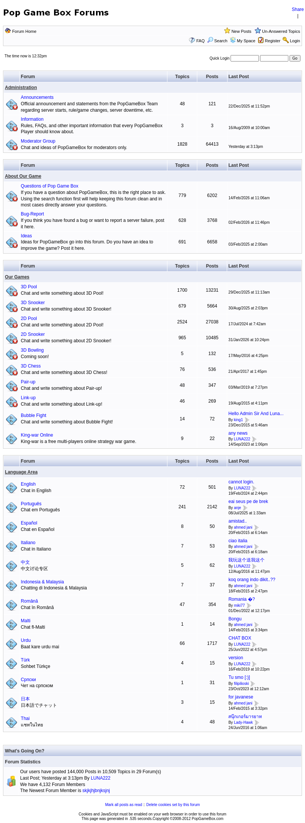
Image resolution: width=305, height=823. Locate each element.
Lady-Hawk (243, 723)
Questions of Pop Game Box (49, 186)
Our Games (17, 277)
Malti (25, 620)
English (28, 484)
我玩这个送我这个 (246, 560)
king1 (238, 420)
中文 (25, 562)
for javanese (240, 697)
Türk (25, 660)
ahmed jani (243, 527)
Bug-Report (32, 214)
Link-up (28, 397)
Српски (28, 679)
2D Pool (29, 318)
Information (32, 119)
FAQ (200, 40)
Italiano (28, 542)
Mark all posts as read (123, 805)
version (235, 657)
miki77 (239, 605)
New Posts (241, 31)
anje (237, 508)
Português (31, 503)
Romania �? (241, 599)
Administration (21, 87)
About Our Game (23, 176)
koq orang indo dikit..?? (251, 579)
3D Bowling (32, 350)
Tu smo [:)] (239, 677)
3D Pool (29, 286)
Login (295, 40)
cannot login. (241, 482)
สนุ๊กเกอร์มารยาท (245, 716)
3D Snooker (33, 302)
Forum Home (24, 31)
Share (298, 9)
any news (238, 433)
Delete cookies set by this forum (173, 805)
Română (29, 601)
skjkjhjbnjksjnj (96, 790)
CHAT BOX (239, 638)
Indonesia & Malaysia (42, 582)
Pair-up (28, 382)
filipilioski (241, 683)
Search (217, 40)
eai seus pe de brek (248, 501)
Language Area (21, 472)
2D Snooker (33, 334)
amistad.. (237, 521)
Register (272, 40)
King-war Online (37, 435)
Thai (25, 718)
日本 (25, 698)
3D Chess (31, 366)
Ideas (26, 235)
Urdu (26, 640)
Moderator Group (38, 141)
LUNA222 (242, 439)
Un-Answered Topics (281, 31)
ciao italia (237, 540)
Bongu (235, 618)
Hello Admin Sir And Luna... (255, 413)
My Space (246, 40)
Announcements (37, 97)
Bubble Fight (33, 415)
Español (29, 523)
